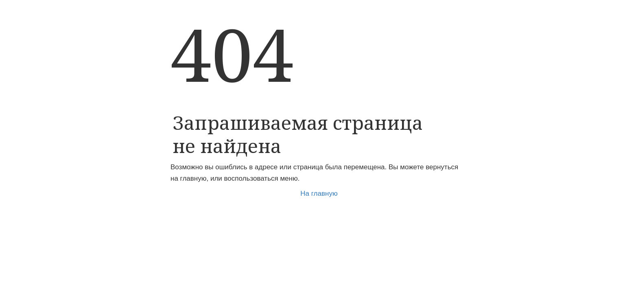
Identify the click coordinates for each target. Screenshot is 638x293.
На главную (318, 193)
